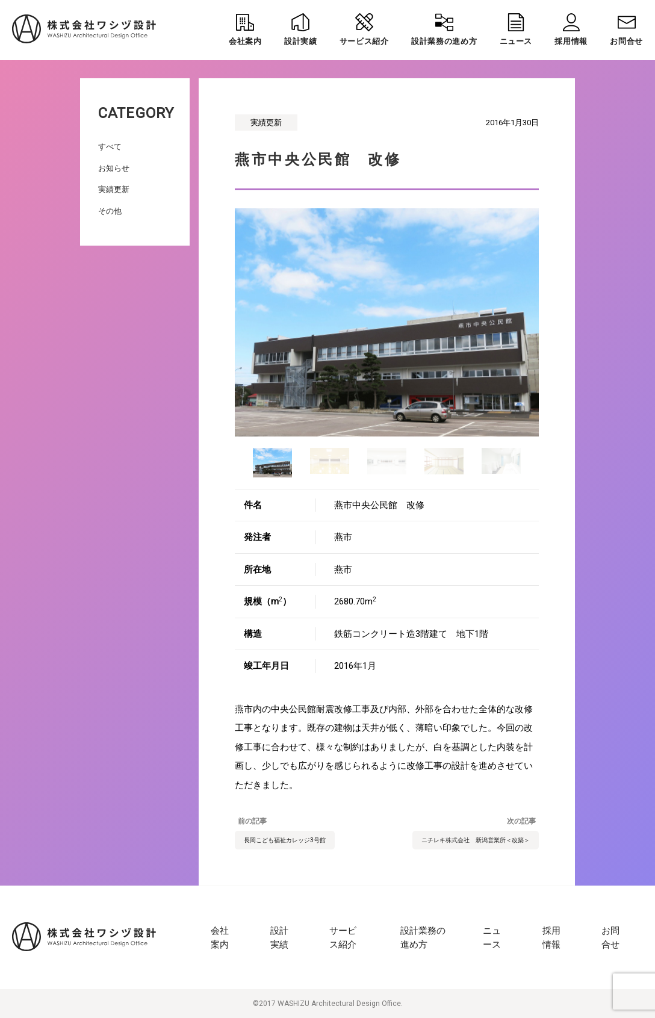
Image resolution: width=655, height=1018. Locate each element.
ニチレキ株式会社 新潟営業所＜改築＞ (475, 840)
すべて (110, 146)
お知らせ (113, 168)
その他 (110, 211)
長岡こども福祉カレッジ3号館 (285, 840)
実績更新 (113, 189)
